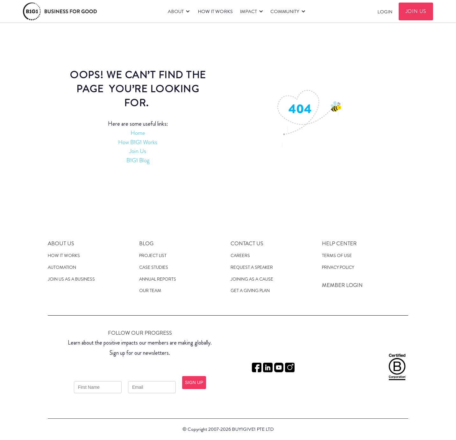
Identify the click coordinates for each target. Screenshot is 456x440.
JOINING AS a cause (252, 279)
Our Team (150, 290)
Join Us (137, 151)
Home (138, 133)
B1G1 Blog (137, 160)
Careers (240, 255)
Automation (62, 267)
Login (384, 11)
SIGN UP (194, 382)
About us (61, 243)
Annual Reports (157, 279)
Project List (153, 255)
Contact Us (247, 243)
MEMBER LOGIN (342, 285)
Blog (146, 243)
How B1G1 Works (137, 142)
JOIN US (416, 11)
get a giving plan (250, 290)
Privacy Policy (338, 267)
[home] (60, 11)
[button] (177, 11)
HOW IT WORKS (215, 11)
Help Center (339, 243)
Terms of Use (337, 255)
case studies (153, 267)
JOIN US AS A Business (71, 279)
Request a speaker (252, 267)
